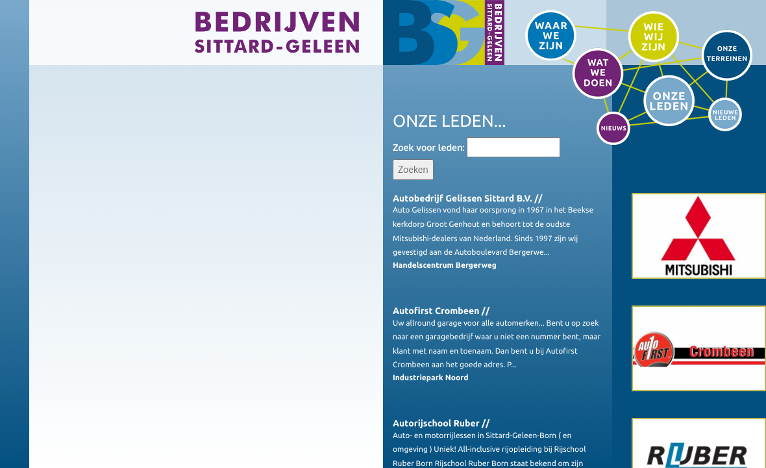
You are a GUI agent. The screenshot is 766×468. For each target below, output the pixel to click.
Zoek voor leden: (429, 147)
